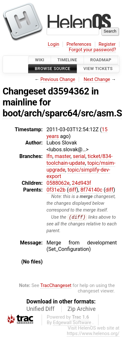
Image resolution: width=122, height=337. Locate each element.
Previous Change (57, 79)
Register (107, 44)
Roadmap (101, 59)
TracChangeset (56, 285)
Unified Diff (40, 309)
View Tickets (98, 68)
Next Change (97, 79)
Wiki (39, 59)
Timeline (67, 59)
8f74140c (91, 190)
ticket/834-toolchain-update (79, 159)
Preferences (78, 44)
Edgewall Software (72, 323)
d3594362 (68, 91)
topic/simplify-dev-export (78, 173)
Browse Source (52, 68)
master (62, 156)
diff (72, 190)
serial (79, 156)
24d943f (81, 183)
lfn (49, 156)
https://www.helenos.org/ (93, 334)
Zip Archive (81, 309)
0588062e (57, 183)
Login (53, 44)
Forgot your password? (92, 50)
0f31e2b (56, 190)
